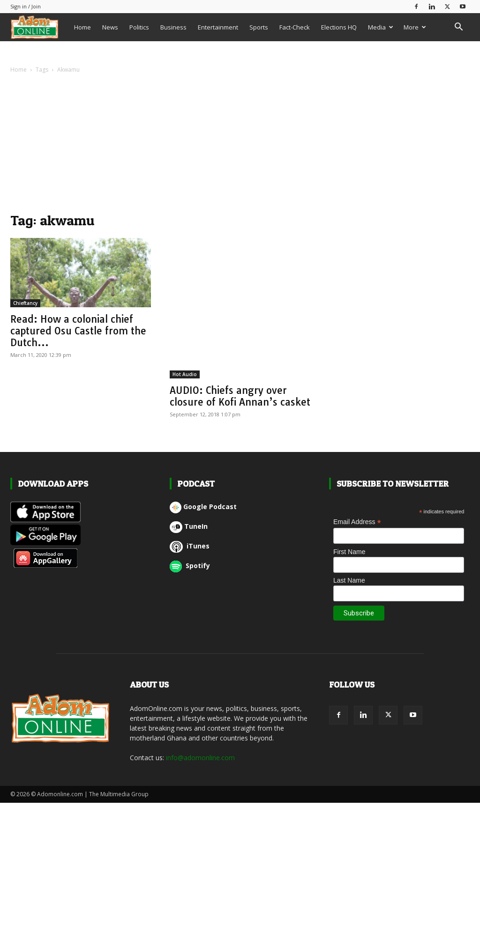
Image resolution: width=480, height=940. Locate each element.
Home (82, 27)
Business (173, 27)
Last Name (349, 580)
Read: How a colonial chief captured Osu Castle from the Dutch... (78, 330)
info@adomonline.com (200, 757)
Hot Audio (184, 374)
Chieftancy (25, 303)
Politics (139, 27)
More (415, 27)
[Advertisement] (240, 145)
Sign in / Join (25, 6)
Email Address (357, 522)
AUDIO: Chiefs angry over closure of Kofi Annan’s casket (240, 396)
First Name (349, 551)
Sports (258, 27)
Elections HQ (339, 27)
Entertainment (218, 27)
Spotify (190, 565)
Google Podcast (203, 506)
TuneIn (189, 526)
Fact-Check (294, 27)
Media (380, 27)
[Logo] (39, 26)
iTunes (190, 546)
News (110, 27)
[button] (458, 27)
